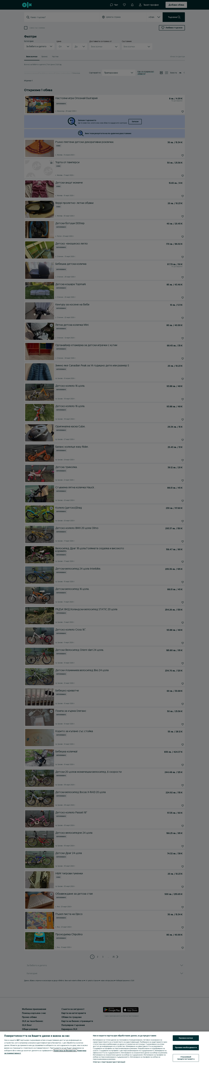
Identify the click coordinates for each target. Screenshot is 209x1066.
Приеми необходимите (186, 1047)
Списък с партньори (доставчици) (109, 1062)
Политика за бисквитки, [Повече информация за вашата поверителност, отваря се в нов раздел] (65, 1050)
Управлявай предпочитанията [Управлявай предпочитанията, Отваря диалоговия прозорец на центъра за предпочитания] (185, 1058)
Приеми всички (186, 1038)
